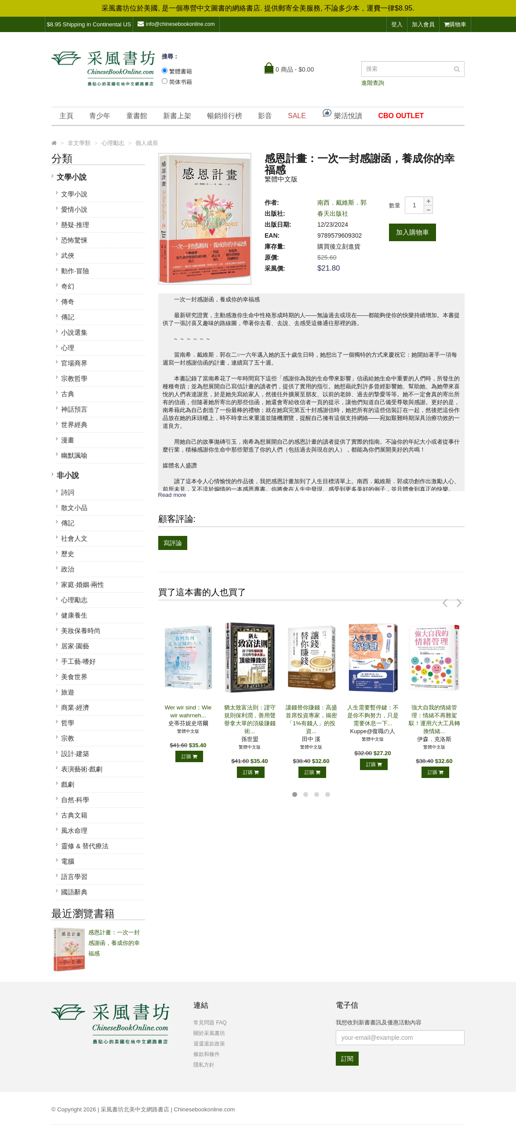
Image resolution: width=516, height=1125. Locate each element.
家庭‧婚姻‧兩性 (82, 584)
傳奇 (67, 301)
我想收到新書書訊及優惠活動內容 (379, 1022)
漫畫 (67, 440)
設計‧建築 (75, 753)
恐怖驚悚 (74, 240)
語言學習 (74, 876)
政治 (67, 569)
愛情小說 (74, 209)
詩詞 (67, 492)
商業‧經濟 (75, 707)
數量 (394, 205)
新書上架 (177, 115)
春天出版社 (332, 213)
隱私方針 (203, 1065)
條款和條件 (206, 1054)
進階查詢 (372, 83)
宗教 (67, 738)
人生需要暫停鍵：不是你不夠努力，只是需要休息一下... (373, 715)
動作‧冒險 (75, 271)
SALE (297, 115)
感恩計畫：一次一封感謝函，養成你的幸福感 (114, 943)
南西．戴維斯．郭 (342, 202)
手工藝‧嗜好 (78, 661)
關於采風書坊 (209, 1033)
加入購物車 (412, 232)
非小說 (68, 475)
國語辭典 (74, 892)
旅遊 (67, 692)
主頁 (66, 115)
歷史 (67, 553)
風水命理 (74, 830)
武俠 (67, 255)
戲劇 (67, 784)
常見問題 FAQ (209, 1023)
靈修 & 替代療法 (85, 846)
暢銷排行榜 (224, 115)
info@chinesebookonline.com (176, 24)
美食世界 (74, 676)
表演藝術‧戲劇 (81, 769)
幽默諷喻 (74, 455)
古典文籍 (74, 815)
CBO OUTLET (401, 115)
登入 (397, 24)
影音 (265, 115)
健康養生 (74, 615)
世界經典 (74, 424)
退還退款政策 (209, 1044)
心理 (67, 347)
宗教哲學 (74, 378)
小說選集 (74, 332)
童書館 (136, 115)
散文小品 (74, 507)
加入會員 (423, 24)
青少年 (99, 115)
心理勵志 (74, 600)
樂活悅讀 (342, 113)
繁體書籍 (180, 71)
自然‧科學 (75, 799)
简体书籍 (180, 82)
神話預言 (74, 409)
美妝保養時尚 (81, 630)
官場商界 (74, 363)
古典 (67, 394)
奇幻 (67, 286)
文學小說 (72, 177)
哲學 (67, 723)
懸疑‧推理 (75, 224)
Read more (172, 495)
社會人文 (74, 538)
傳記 (67, 317)
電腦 (67, 861)
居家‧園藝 (75, 646)
